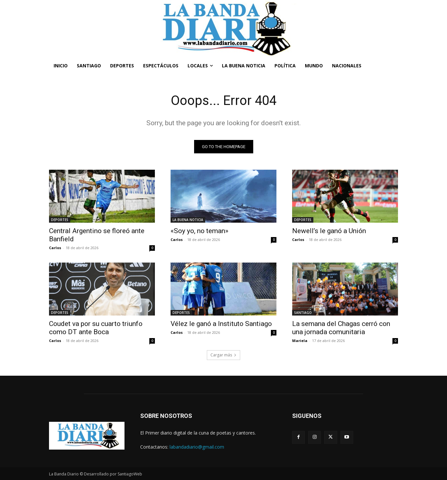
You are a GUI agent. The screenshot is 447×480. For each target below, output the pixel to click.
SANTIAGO (303, 312)
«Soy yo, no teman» (199, 231)
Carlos (55, 247)
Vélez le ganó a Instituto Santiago (221, 324)
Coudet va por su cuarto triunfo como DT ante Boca (95, 328)
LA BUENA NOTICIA (188, 219)
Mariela (299, 340)
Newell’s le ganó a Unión (329, 231)
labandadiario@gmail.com (197, 447)
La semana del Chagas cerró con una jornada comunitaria (341, 328)
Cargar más (223, 355)
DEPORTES (59, 219)
